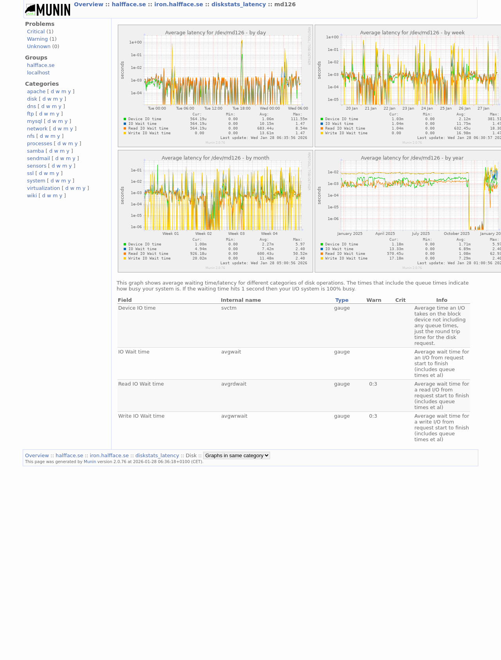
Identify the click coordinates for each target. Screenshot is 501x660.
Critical (36, 31)
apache (36, 91)
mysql (34, 121)
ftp (30, 114)
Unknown (38, 46)
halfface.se (130, 4)
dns (31, 106)
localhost (38, 73)
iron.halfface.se (179, 4)
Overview (89, 4)
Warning (37, 39)
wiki (32, 195)
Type (342, 300)
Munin (90, 461)
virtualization (43, 188)
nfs (31, 136)
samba (35, 151)
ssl (30, 173)
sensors (37, 166)
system (36, 181)
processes (39, 143)
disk (32, 99)
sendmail (38, 158)
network (37, 129)
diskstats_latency (239, 4)
